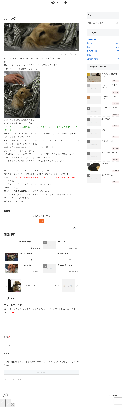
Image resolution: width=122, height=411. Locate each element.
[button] (117, 23)
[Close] (13, 408)
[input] (103, 23)
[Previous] (2, 406)
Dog (7, 211)
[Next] (8, 406)
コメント (9, 313)
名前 (7, 341)
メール (8, 349)
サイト (7, 357)
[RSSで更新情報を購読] (41, 221)
